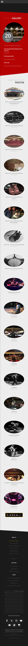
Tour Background (14, 566)
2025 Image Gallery (14, 551)
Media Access (14, 558)
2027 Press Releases (14, 553)
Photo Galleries (14, 568)
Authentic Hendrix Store (14, 580)
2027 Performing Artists (14, 546)
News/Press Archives (14, 571)
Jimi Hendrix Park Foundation (14, 585)
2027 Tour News (14, 548)
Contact (9, 638)
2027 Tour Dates (14, 543)
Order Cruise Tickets (14, 540)
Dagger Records (14, 583)
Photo (13, 18)
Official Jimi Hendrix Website (14, 578)
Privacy (13, 638)
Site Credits (17, 638)
